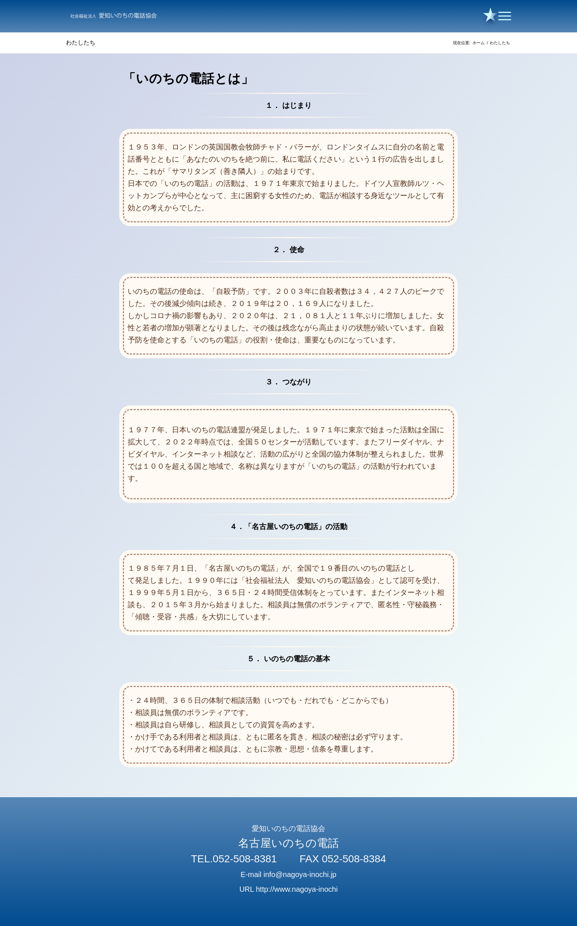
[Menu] (502, 16)
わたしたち (80, 42)
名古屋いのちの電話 (288, 843)
